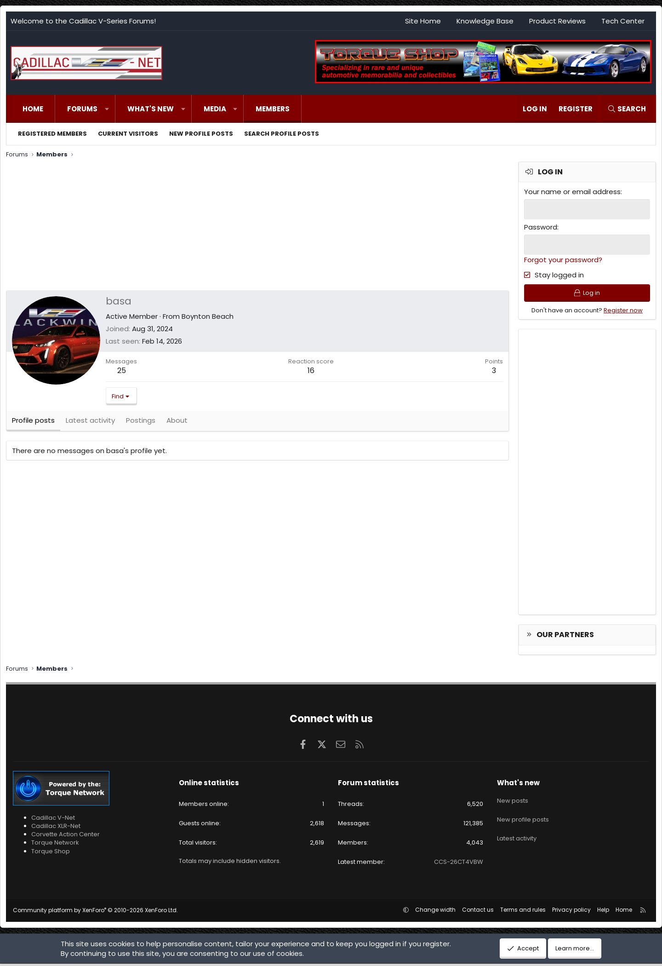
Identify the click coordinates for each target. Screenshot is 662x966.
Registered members (52, 133)
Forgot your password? (563, 259)
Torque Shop (50, 853)
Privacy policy (571, 912)
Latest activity (516, 833)
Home (33, 109)
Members (273, 109)
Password (540, 226)
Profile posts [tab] (33, 423)
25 (121, 370)
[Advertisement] (256, 225)
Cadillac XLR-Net (55, 827)
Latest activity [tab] (90, 423)
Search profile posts (281, 133)
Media (215, 109)
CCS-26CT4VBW (458, 863)
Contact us (478, 912)
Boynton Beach (208, 316)
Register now (623, 312)
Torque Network (55, 844)
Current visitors (128, 133)
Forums (82, 109)
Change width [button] (435, 912)
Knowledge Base (485, 21)
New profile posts (201, 133)
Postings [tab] (140, 423)
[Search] (626, 109)
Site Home (423, 21)
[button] (107, 109)
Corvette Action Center (65, 836)
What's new (150, 109)
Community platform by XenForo (95, 912)
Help (603, 912)
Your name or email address (572, 191)
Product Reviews (557, 21)
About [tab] (177, 423)
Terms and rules (523, 912)
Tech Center (623, 21)
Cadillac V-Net (53, 819)
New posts (512, 800)
